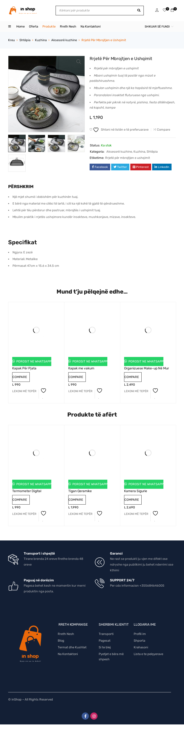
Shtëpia (24, 40)
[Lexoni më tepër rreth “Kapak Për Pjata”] (24, 391)
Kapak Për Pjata (24, 368)
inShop (17, 699)
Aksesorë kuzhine (64, 40)
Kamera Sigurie (135, 491)
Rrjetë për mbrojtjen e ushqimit (127, 158)
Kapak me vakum (81, 368)
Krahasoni (141, 647)
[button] (78, 61)
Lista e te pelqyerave (148, 654)
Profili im (140, 634)
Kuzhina (41, 40)
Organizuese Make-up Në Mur (146, 368)
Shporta (139, 640)
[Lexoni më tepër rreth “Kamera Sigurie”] (136, 513)
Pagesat (104, 640)
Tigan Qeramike (80, 491)
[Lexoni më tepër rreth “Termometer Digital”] (24, 513)
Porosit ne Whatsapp (33, 361)
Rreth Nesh (66, 634)
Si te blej (105, 647)
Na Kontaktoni (68, 654)
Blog (61, 640)
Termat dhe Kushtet (72, 647)
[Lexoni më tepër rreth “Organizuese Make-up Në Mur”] (136, 391)
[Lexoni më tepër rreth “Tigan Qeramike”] (80, 513)
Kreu (11, 40)
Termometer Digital (26, 491)
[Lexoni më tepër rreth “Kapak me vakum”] (80, 391)
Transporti (106, 634)
